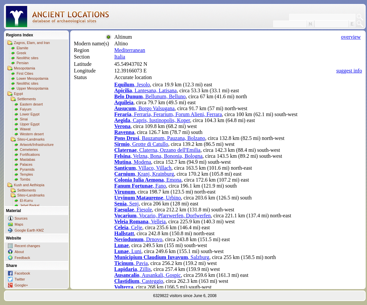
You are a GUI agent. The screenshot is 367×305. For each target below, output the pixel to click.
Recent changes (27, 246)
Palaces (26, 164)
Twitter (20, 279)
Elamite (22, 48)
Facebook (22, 273)
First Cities (25, 73)
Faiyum (25, 109)
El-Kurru (26, 200)
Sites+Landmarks (31, 139)
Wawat (25, 129)
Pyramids (27, 169)
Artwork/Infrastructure (37, 145)
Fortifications (30, 154)
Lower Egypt (29, 114)
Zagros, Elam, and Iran (32, 43)
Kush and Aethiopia (29, 185)
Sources (21, 218)
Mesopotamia (24, 68)
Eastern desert (31, 104)
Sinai (24, 119)
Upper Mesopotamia (32, 88)
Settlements (26, 99)
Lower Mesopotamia (32, 78)
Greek (21, 53)
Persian (22, 63)
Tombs (25, 179)
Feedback (22, 258)
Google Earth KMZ (29, 230)
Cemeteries (29, 150)
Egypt (18, 94)
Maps (19, 224)
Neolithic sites (27, 58)
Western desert (32, 134)
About (19, 252)
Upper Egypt (29, 124)
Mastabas (27, 159)
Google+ (21, 285)
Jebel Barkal (29, 205)
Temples (26, 174)
